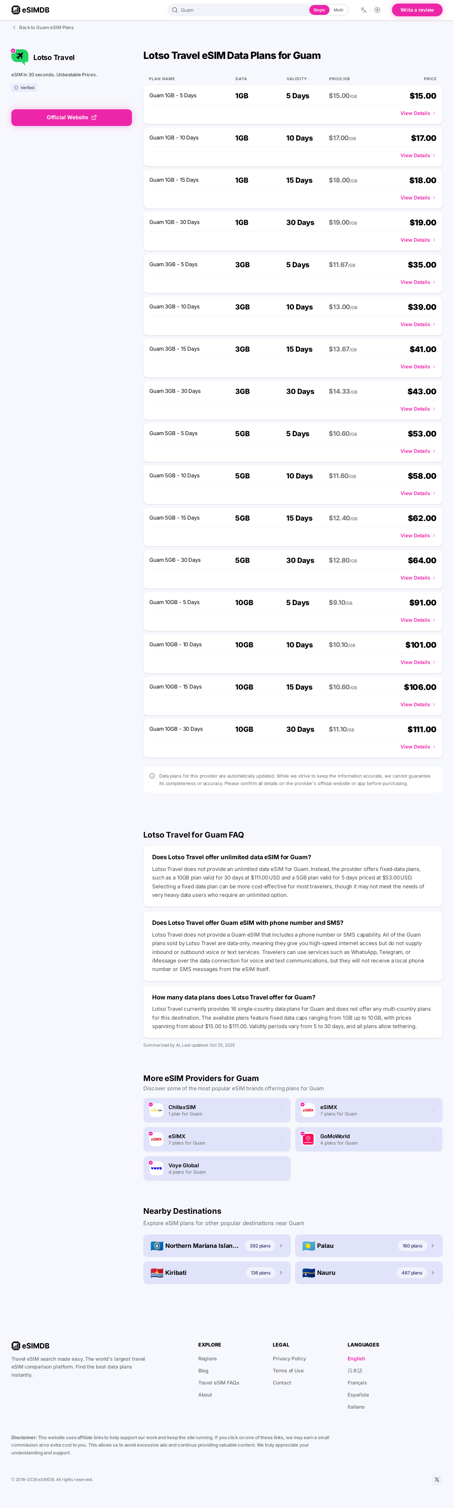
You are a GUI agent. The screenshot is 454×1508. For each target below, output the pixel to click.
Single (319, 9)
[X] (437, 1479)
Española (358, 1395)
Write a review (417, 10)
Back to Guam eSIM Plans (42, 27)
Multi (338, 9)
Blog (203, 1370)
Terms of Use (288, 1370)
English (356, 1358)
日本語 (355, 1370)
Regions (207, 1358)
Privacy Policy (289, 1358)
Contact (282, 1383)
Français (357, 1383)
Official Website (72, 117)
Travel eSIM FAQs (218, 1383)
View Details (418, 113)
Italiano (356, 1407)
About (205, 1395)
